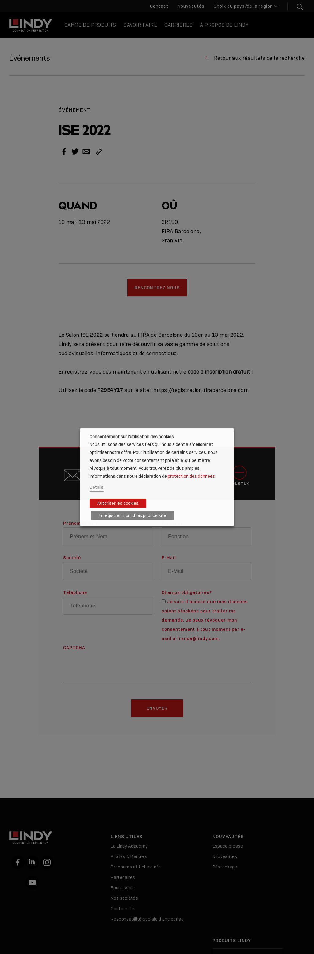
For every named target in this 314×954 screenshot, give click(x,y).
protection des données (191, 476)
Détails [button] (97, 487)
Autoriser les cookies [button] (118, 503)
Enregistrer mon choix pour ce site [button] (132, 515)
